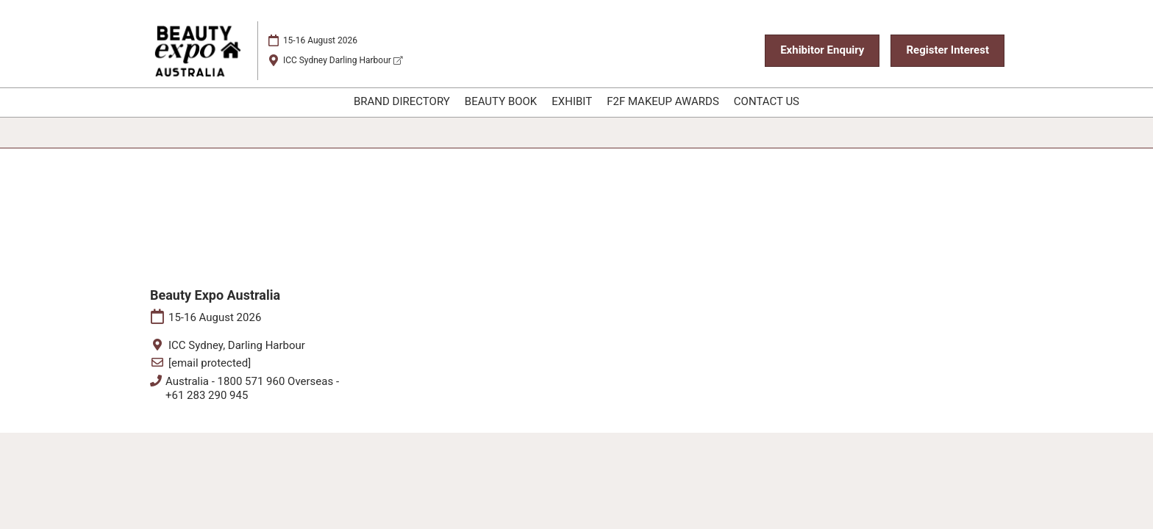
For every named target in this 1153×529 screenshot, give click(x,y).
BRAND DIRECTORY (402, 101)
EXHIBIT (571, 101)
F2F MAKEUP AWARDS (663, 101)
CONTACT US (766, 101)
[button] (822, 51)
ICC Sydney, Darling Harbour (236, 345)
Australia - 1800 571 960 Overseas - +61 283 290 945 (252, 389)
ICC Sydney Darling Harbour (342, 60)
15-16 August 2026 (320, 40)
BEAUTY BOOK (501, 101)
